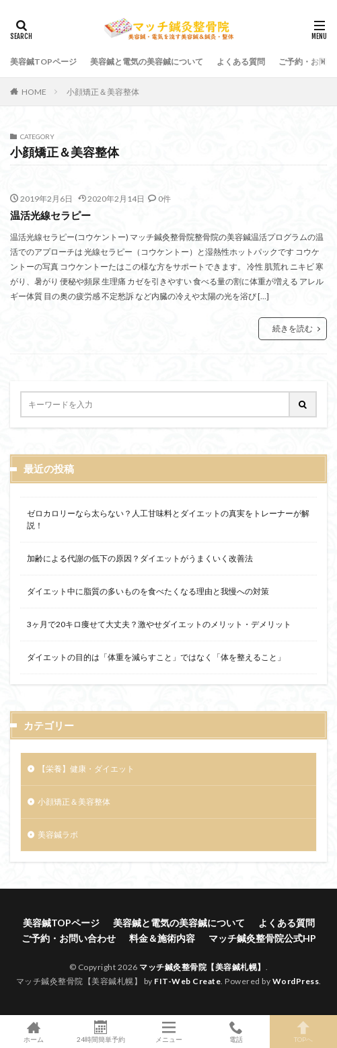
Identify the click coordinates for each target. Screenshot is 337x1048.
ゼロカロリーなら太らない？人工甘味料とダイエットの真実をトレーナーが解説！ (168, 519)
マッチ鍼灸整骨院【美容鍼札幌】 (202, 967)
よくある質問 (241, 61)
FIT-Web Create (187, 981)
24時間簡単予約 (101, 1031)
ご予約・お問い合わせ (69, 938)
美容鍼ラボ (58, 835)
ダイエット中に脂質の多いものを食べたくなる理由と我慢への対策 (148, 591)
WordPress (296, 981)
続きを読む (292, 328)
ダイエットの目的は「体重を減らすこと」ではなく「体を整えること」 (156, 657)
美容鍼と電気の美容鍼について (146, 61)
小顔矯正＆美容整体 (103, 92)
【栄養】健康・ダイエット (86, 769)
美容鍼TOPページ (43, 61)
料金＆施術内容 (162, 938)
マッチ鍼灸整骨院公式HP (262, 938)
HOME (34, 91)
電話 (236, 1031)
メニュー (168, 1031)
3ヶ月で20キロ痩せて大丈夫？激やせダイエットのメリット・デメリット (159, 624)
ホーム (33, 1031)
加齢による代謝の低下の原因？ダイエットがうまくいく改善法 (140, 558)
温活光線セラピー (50, 215)
